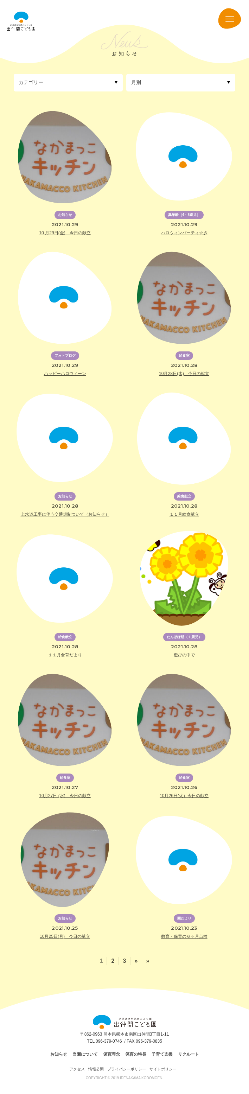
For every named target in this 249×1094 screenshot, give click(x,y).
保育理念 (111, 1054)
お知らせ (58, 1054)
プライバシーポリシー (126, 1069)
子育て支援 (162, 1054)
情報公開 (96, 1069)
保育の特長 (135, 1054)
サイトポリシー (163, 1069)
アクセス (77, 1069)
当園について (85, 1054)
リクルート (188, 1054)
